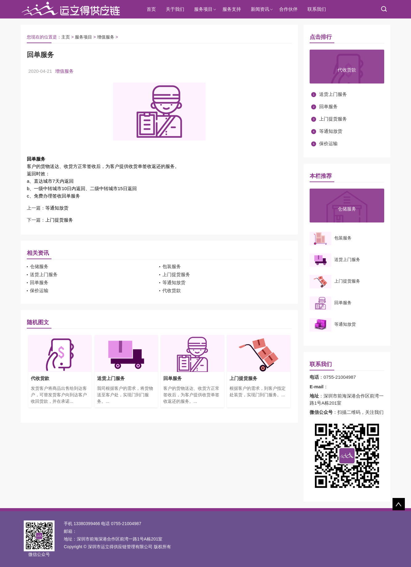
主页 (65, 37)
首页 (151, 9)
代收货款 (171, 290)
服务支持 (231, 9)
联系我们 (316, 9)
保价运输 (39, 290)
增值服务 (105, 37)
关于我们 (175, 9)
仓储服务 (39, 266)
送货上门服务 (44, 274)
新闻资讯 (260, 9)
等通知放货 (56, 207)
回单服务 (39, 282)
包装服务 (171, 266)
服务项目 (203, 9)
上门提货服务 (59, 219)
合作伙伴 (288, 9)
